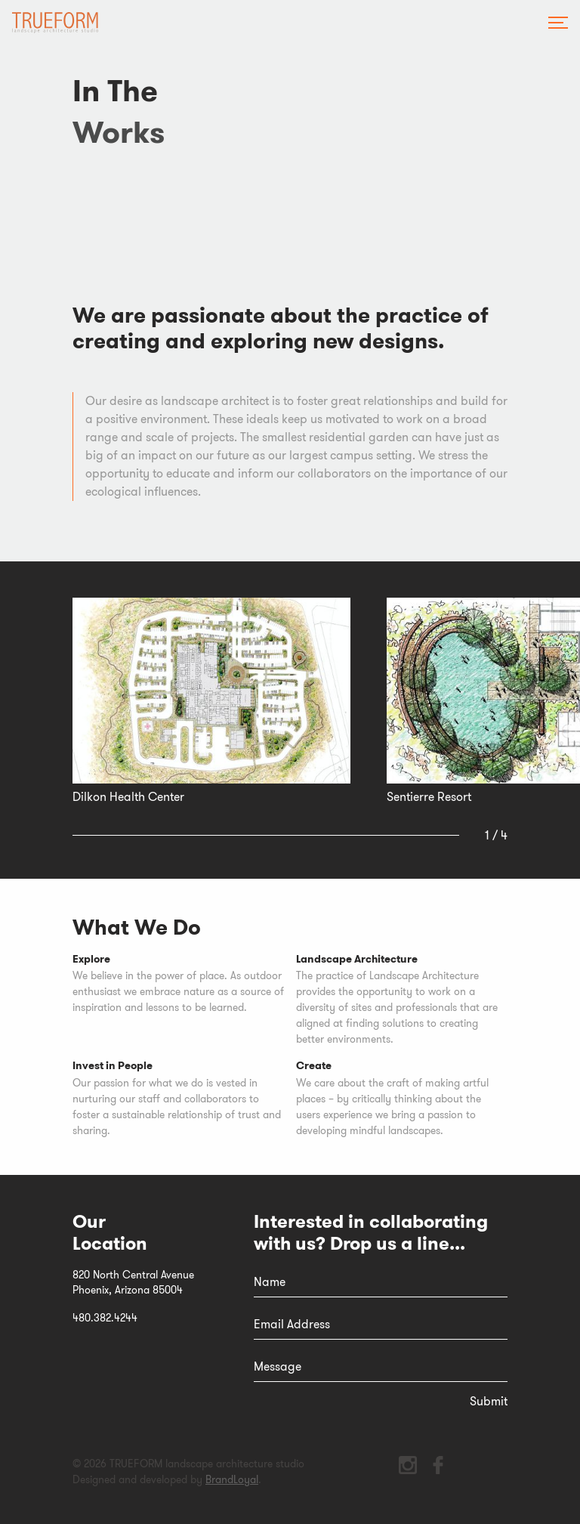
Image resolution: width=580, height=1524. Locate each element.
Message (277, 1366)
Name (269, 1282)
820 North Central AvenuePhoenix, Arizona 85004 (133, 1282)
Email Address (292, 1324)
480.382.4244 (104, 1317)
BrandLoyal (231, 1479)
